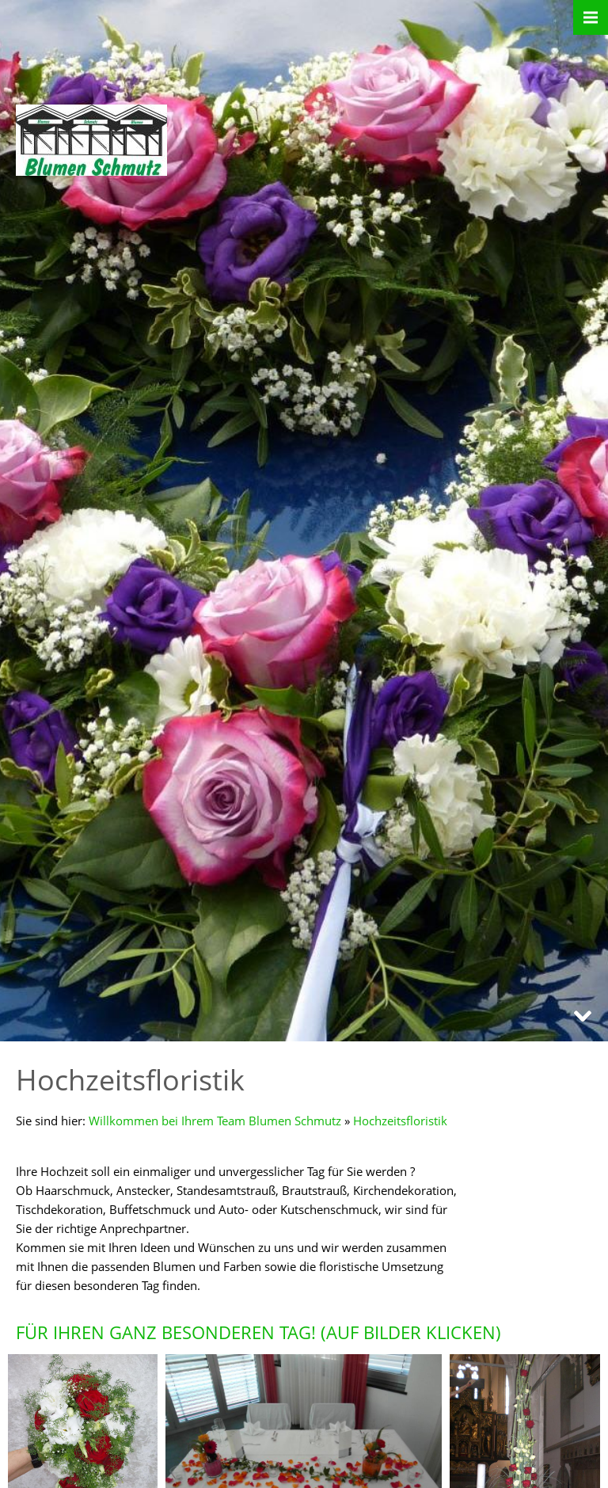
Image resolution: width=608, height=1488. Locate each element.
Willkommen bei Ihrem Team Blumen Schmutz (215, 1120)
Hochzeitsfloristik (400, 1120)
